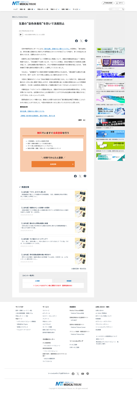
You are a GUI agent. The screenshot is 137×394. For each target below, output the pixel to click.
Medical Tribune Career (78, 327)
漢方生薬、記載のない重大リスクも (32, 111)
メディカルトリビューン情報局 (26, 321)
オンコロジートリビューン (52, 345)
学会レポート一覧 (42, 9)
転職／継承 (65, 9)
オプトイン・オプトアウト (104, 321)
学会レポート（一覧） (22, 316)
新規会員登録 (107, 3)
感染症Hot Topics (22, 324)
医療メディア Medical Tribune (20, 17)
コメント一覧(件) (28, 275)
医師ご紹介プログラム (49, 330)
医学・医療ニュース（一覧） (24, 310)
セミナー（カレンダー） (50, 316)
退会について (100, 339)
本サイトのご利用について (104, 316)
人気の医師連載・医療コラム (24, 313)
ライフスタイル (47, 361)
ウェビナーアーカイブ (23, 330)
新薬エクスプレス (22, 327)
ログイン (119, 3)
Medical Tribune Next (77, 334)
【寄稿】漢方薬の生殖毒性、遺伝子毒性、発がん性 (37, 116)
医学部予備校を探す (49, 332)
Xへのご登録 (73, 345)
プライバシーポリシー (102, 324)
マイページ (46, 310)
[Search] (117, 9)
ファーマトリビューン (50, 351)
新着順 (69, 281)
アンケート (46, 319)
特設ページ (54, 9)
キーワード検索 (47, 327)
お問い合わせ (100, 310)
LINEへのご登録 (74, 347)
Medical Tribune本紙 (77, 313)
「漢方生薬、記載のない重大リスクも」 (56, 49)
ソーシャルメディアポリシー (104, 327)
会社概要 (98, 330)
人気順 (37, 281)
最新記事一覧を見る (78, 268)
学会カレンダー (47, 321)
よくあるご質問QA (101, 313)
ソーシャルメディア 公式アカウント (59, 373)
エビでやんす (47, 324)
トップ (15, 9)
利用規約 (98, 319)
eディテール (46, 313)
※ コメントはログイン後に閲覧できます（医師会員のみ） (53, 285)
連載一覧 (30, 9)
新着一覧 (22, 9)
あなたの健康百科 (49, 358)
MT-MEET (74, 320)
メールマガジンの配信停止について (106, 336)
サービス (75, 9)
